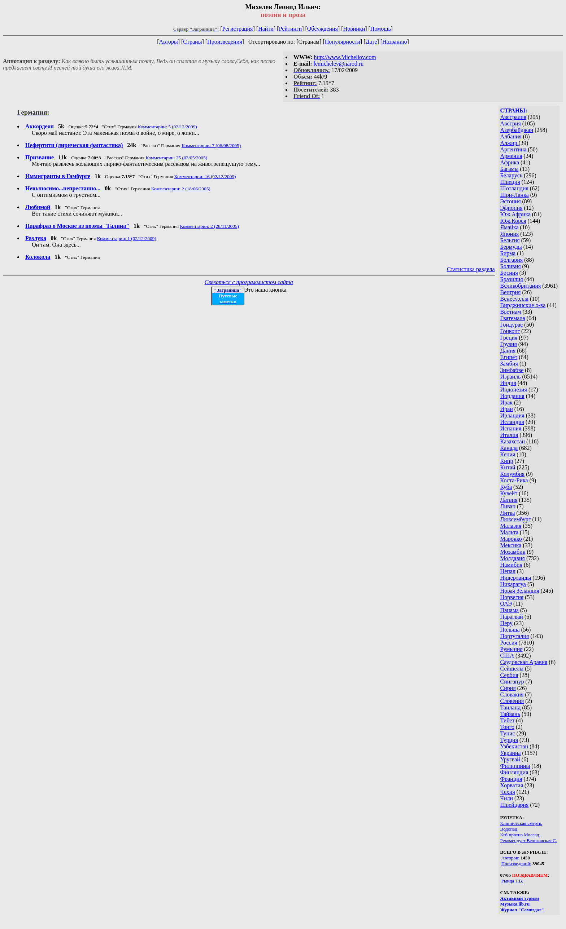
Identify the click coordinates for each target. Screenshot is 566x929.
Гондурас (511, 325)
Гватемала (512, 318)
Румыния (511, 649)
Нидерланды (515, 578)
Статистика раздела (471, 269)
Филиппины (515, 766)
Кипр (506, 461)
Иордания (512, 396)
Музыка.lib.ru (515, 904)
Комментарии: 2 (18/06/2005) (180, 188)
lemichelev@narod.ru (339, 64)
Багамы (509, 169)
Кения (507, 454)
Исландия (512, 422)
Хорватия (511, 785)
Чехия (507, 792)
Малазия (511, 526)
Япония (509, 234)
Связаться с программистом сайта (249, 282)
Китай (507, 467)
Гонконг (510, 331)
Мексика (511, 545)
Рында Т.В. (512, 881)
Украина (510, 753)
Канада (509, 448)
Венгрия (510, 292)
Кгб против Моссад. (520, 834)
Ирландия (512, 415)
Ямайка (509, 227)
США (507, 655)
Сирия (508, 688)
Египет (509, 357)
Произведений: (516, 863)
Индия (508, 383)
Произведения (224, 42)
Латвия (509, 500)
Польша (510, 630)
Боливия (510, 266)
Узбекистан (514, 746)
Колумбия (512, 474)
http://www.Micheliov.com (345, 57)
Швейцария (514, 805)
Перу (506, 623)
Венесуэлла (514, 299)
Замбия (509, 363)
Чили (506, 798)
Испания (511, 428)
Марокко (511, 539)
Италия (509, 435)
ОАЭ (506, 604)
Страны (192, 42)
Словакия (512, 694)
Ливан (507, 506)
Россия (508, 643)
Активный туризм (519, 898)
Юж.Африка (515, 214)
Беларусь (511, 175)
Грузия (508, 344)
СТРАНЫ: (513, 110)
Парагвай (511, 617)
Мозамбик (513, 552)
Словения (512, 701)
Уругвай (510, 759)
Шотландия (514, 188)
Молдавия (512, 558)
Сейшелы (512, 668)
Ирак (506, 402)
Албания (511, 136)
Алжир (509, 143)
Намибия (511, 565)
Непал (507, 571)
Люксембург (515, 519)
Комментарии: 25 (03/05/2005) (176, 157)
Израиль (510, 376)
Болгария (511, 260)
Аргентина (513, 149)
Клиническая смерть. (521, 823)
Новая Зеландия (519, 591)
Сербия (509, 675)
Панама (509, 610)
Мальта (509, 532)
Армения (511, 156)
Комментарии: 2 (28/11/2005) (209, 226)
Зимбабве (512, 370)
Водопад (508, 829)
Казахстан (512, 441)
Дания (508, 351)
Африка (509, 162)
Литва (507, 513)
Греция (509, 338)
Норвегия (512, 597)
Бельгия (510, 240)
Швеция (510, 182)
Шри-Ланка (514, 195)
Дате (371, 42)
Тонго (507, 727)
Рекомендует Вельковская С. (528, 840)
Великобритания (520, 286)
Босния (509, 273)
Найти (266, 29)
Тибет (507, 720)
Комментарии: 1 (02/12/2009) (126, 238)
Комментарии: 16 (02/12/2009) (205, 176)
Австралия (513, 117)
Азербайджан (517, 130)
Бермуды (511, 247)
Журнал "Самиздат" (522, 909)
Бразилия (511, 279)
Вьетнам (510, 312)
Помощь (380, 29)
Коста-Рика (514, 480)
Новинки (354, 29)
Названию (394, 42)
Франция (511, 779)
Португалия (514, 636)
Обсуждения (322, 29)
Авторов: (510, 858)
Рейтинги (290, 29)
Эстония (510, 201)
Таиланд (510, 707)
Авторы (168, 42)
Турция (509, 740)
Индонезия (513, 389)
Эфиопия (511, 208)
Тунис (507, 733)
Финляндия (514, 772)
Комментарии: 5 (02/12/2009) (167, 126)
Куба (506, 487)
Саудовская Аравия (524, 662)
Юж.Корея (513, 221)
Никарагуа (513, 584)
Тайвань (510, 714)
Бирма (508, 253)
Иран (506, 409)
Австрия (510, 123)
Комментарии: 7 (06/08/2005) (211, 145)
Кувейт (509, 493)
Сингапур (512, 681)
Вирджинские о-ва (523, 305)
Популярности (342, 42)
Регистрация (237, 29)
